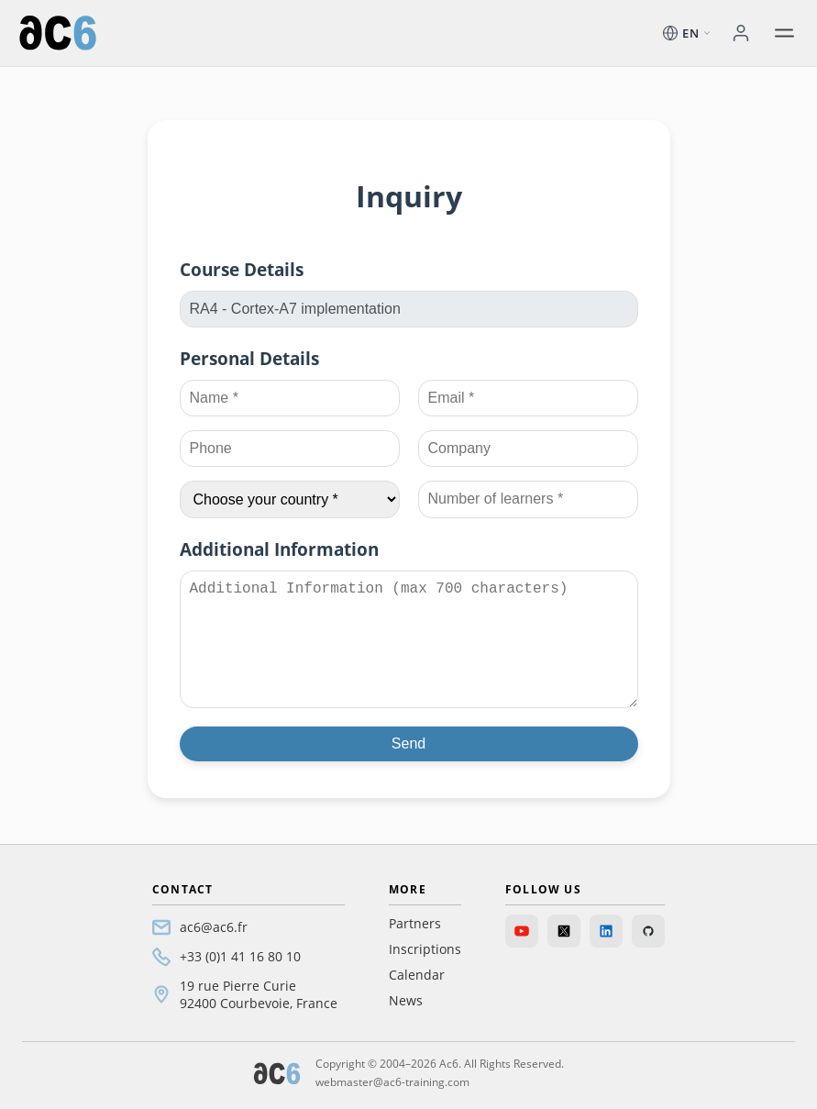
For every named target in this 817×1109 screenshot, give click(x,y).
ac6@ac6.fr (214, 927)
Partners (415, 923)
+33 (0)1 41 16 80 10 (240, 956)
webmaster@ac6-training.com (392, 1082)
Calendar (417, 974)
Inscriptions (425, 949)
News (406, 1000)
